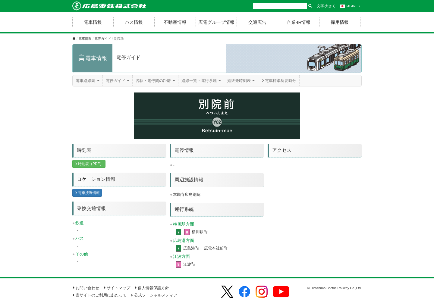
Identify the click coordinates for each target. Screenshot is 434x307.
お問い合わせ (85, 288)
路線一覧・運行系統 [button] (201, 80)
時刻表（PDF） (88, 164)
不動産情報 (175, 22)
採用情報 (340, 22)
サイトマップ (116, 288)
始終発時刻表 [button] (241, 80)
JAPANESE (351, 6)
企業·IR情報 (298, 22)
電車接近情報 (87, 193)
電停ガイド (102, 38)
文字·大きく (326, 6)
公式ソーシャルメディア (154, 295)
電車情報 (93, 22)
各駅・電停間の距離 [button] (155, 80)
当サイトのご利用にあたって (99, 295)
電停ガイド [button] (118, 80)
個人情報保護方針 (151, 288)
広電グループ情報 (216, 22)
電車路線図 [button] (87, 80)
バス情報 (134, 22)
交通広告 (257, 22)
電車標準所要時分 (278, 80)
